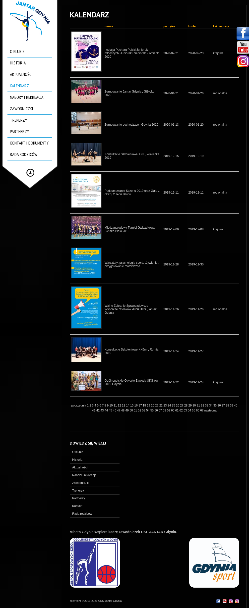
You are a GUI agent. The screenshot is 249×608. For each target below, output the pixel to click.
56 (156, 410)
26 (178, 405)
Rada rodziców (23, 154)
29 (190, 405)
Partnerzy (19, 131)
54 (148, 410)
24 (170, 405)
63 (186, 410)
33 (207, 405)
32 (203, 405)
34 (211, 405)
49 (127, 410)
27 (182, 405)
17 (140, 405)
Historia (18, 63)
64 (190, 410)
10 (111, 405)
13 (124, 405)
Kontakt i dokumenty (29, 143)
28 (186, 405)
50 (131, 410)
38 (228, 405)
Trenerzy (18, 120)
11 (116, 405)
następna (210, 410)
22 (161, 405)
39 (232, 405)
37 (224, 405)
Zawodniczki (21, 108)
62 (181, 410)
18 (145, 405)
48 (123, 410)
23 (165, 405)
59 (169, 410)
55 (152, 410)
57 (161, 410)
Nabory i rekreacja (27, 97)
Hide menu (30, 173)
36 (219, 405)
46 (115, 410)
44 (107, 410)
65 (194, 410)
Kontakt (77, 506)
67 (202, 410)
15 (132, 405)
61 (177, 410)
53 (144, 410)
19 (149, 405)
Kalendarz (19, 86)
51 (136, 410)
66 (198, 410)
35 (215, 405)
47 (119, 410)
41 (94, 410)
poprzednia (78, 405)
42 (98, 410)
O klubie (17, 51)
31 (199, 405)
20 (153, 405)
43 (102, 410)
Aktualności (21, 74)
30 (194, 405)
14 (128, 405)
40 (235, 405)
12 (120, 405)
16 (136, 405)
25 (174, 405)
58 (165, 410)
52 (140, 410)
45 (111, 410)
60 (173, 410)
